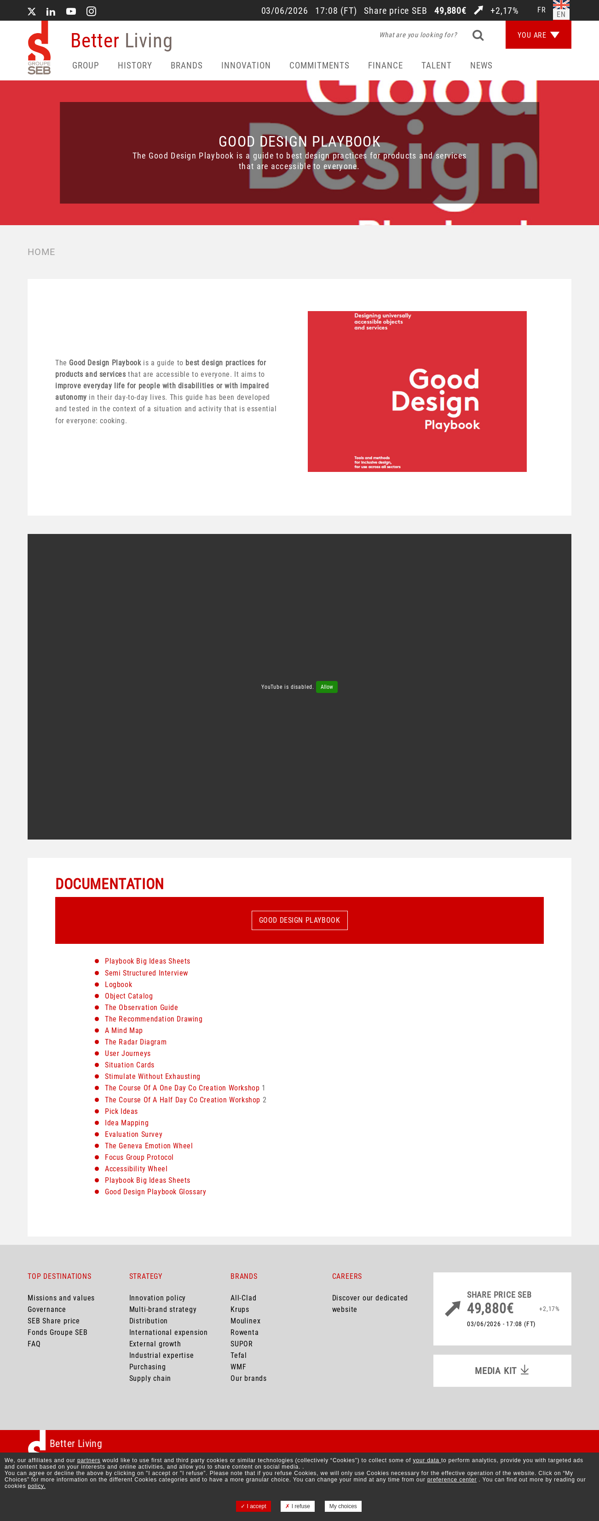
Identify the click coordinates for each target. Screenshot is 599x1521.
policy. (37, 1486)
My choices (343, 1506)
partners (88, 1460)
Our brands (248, 1378)
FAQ (34, 1343)
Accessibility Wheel (136, 1168)
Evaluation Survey (133, 1134)
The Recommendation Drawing (154, 1019)
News (481, 65)
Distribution (148, 1321)
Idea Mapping (127, 1122)
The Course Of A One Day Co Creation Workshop (182, 1088)
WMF (238, 1366)
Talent (436, 65)
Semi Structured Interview (146, 973)
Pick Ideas (121, 1111)
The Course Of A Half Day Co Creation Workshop (182, 1099)
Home (41, 251)
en (561, 14)
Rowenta (244, 1332)
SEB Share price (54, 1321)
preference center (452, 1479)
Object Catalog (129, 996)
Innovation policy (157, 1298)
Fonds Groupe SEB (58, 1332)
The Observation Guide (142, 1007)
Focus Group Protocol (139, 1157)
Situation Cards (130, 1065)
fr (541, 10)
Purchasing (147, 1366)
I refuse (297, 1506)
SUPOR (241, 1343)
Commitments (319, 65)
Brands (187, 65)
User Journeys (128, 1053)
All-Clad (243, 1298)
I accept (253, 1506)
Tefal (238, 1355)
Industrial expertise (161, 1355)
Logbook (118, 984)
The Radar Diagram (136, 1042)
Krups (239, 1309)
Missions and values (61, 1298)
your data (427, 1460)
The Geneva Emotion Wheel (149, 1145)
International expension (168, 1332)
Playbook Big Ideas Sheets (147, 961)
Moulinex (245, 1321)
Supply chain (150, 1378)
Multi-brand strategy (163, 1309)
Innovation (246, 65)
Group (85, 65)
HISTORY (135, 65)
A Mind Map (124, 1030)
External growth (155, 1343)
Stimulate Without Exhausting (153, 1076)
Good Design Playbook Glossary (155, 1191)
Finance (385, 65)
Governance (47, 1309)
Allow (327, 687)
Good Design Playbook (299, 920)
